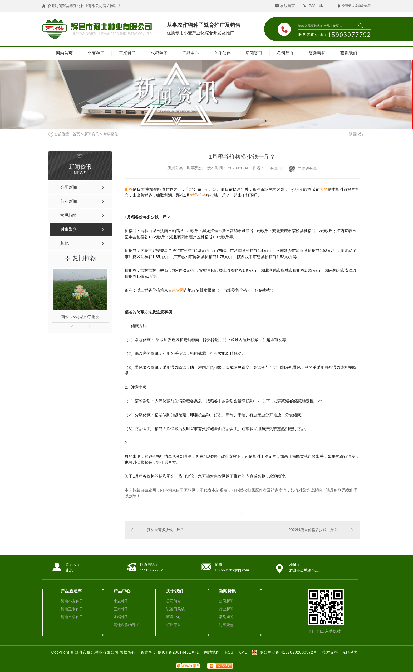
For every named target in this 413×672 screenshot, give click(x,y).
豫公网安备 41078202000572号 (283, 652)
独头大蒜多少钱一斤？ (165, 530)
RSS (312, 6)
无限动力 (350, 652)
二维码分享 (307, 168)
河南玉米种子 (72, 609)
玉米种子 (127, 53)
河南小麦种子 (72, 601)
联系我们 (348, 53)
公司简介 (285, 53)
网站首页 (64, 53)
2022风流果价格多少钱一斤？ (313, 530)
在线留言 (287, 6)
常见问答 (226, 617)
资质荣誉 (317, 53)
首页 (76, 134)
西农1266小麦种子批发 (80, 317)
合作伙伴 (222, 53)
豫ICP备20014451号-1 (179, 652)
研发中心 (173, 617)
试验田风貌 (175, 609)
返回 (356, 134)
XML (322, 6)
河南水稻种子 (72, 617)
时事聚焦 (110, 134)
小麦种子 (95, 53)
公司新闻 (226, 601)
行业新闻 (226, 609)
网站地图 (212, 652)
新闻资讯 (253, 53)
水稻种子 (159, 53)
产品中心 (190, 53)
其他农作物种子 (126, 625)
